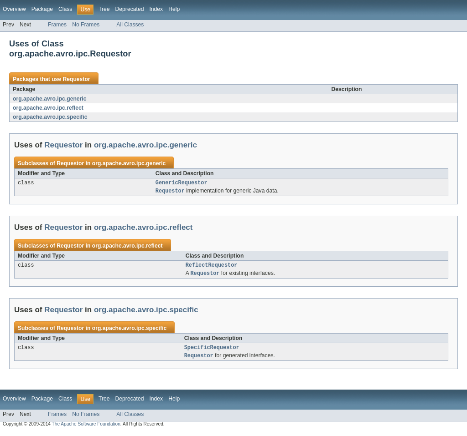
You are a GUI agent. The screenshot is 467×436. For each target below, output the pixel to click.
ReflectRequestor (212, 267)
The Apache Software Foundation (86, 428)
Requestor (76, 79)
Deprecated (129, 9)
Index (156, 9)
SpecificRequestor (211, 351)
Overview (14, 9)
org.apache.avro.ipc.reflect (48, 108)
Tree (104, 9)
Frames (57, 24)
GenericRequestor (182, 183)
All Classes (130, 24)
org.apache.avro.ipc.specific (50, 117)
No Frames (85, 24)
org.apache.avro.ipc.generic (49, 99)
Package (42, 9)
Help (174, 9)
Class (65, 9)
